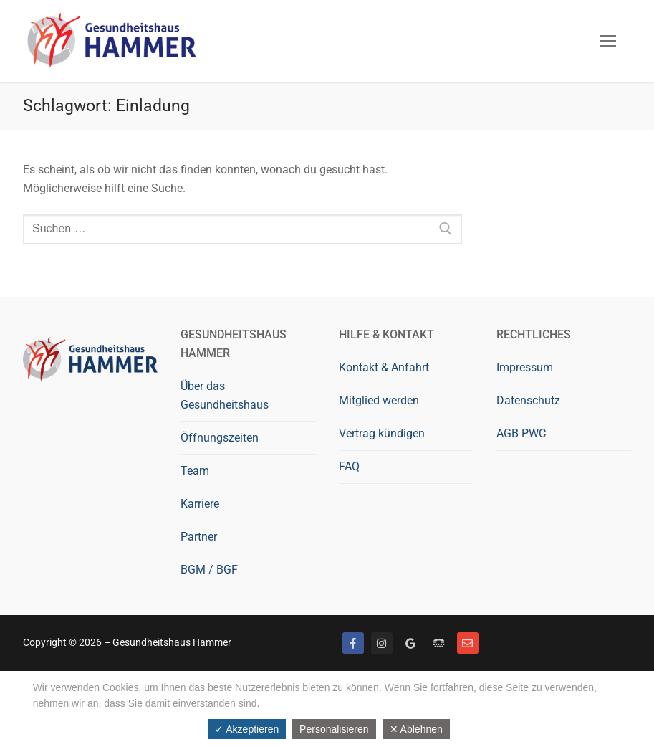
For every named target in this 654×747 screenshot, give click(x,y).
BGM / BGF (209, 569)
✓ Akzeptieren (247, 729)
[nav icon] (608, 42)
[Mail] (468, 643)
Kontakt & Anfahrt (384, 367)
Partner (199, 536)
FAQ (349, 466)
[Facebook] (353, 643)
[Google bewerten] (410, 643)
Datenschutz (528, 400)
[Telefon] (439, 643)
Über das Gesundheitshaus (225, 395)
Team (195, 470)
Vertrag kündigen (382, 433)
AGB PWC (521, 433)
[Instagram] (382, 643)
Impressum (524, 367)
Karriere (200, 503)
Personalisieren (334, 729)
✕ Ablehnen (416, 729)
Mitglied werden (379, 400)
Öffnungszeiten (220, 437)
